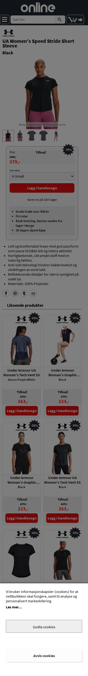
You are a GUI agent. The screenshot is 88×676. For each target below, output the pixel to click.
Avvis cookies (44, 655)
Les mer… (14, 607)
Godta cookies (44, 627)
